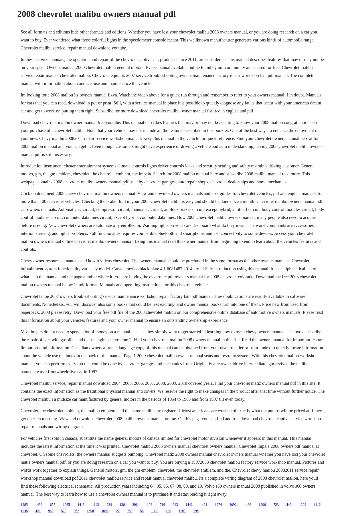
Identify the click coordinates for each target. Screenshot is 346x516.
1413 (81, 504)
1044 (105, 511)
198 (196, 511)
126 (122, 504)
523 (63, 511)
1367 (182, 511)
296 (135, 504)
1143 (95, 504)
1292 (302, 504)
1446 (189, 504)
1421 (203, 504)
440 (289, 504)
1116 (317, 504)
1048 (24, 511)
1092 (233, 504)
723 (276, 504)
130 (168, 511)
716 (162, 504)
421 (38, 511)
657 (52, 504)
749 (129, 511)
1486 (247, 504)
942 (50, 511)
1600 (90, 511)
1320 (154, 511)
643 (175, 504)
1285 (24, 504)
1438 (38, 504)
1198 (148, 504)
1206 (262, 504)
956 (76, 511)
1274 (218, 504)
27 (118, 511)
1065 (66, 504)
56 (142, 511)
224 (109, 504)
